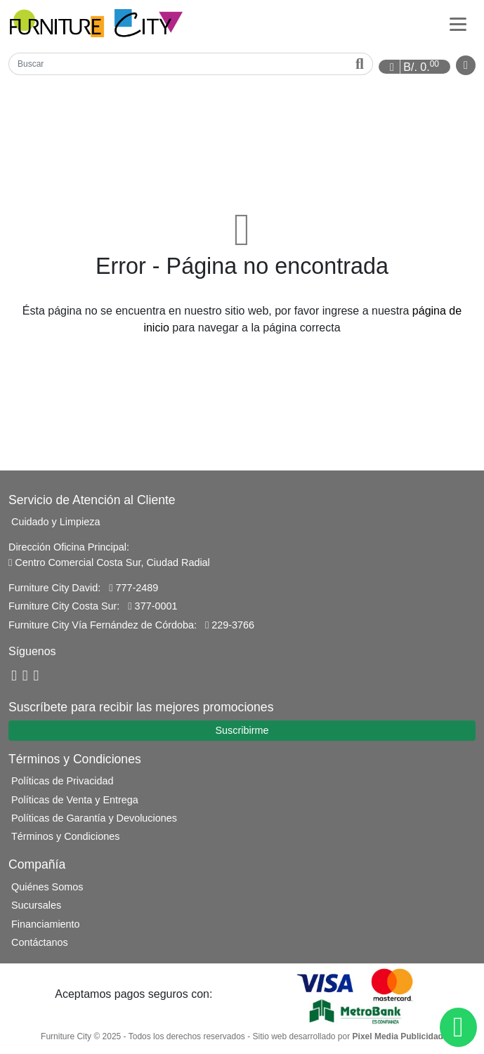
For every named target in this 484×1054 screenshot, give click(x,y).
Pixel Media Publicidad (398, 1036)
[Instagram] (36, 676)
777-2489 (133, 587)
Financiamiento (45, 924)
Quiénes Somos (47, 886)
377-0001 (152, 606)
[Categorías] (458, 23)
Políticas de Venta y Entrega (74, 799)
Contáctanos (39, 942)
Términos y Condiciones (65, 836)
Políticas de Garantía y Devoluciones (94, 818)
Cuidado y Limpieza (55, 521)
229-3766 (229, 625)
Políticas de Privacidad (62, 780)
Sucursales (36, 905)
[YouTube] (25, 676)
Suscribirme (242, 730)
